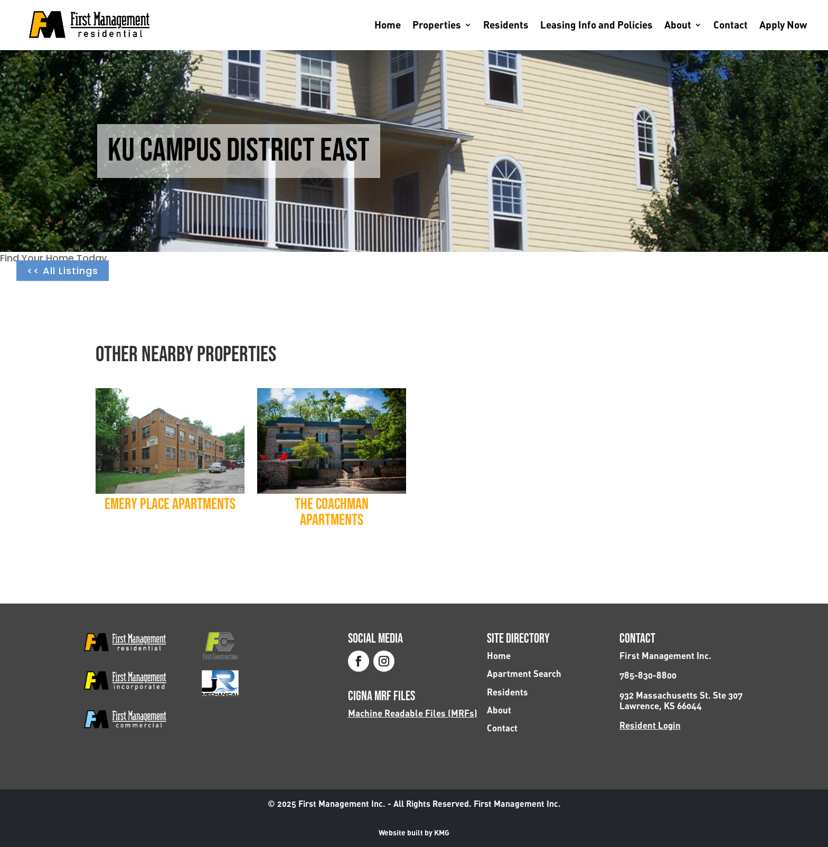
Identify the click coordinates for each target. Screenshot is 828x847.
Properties (436, 26)
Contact (730, 26)
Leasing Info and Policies (596, 26)
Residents (506, 26)
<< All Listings (62, 270)
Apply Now (783, 26)
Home (387, 26)
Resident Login (650, 725)
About (677, 26)
